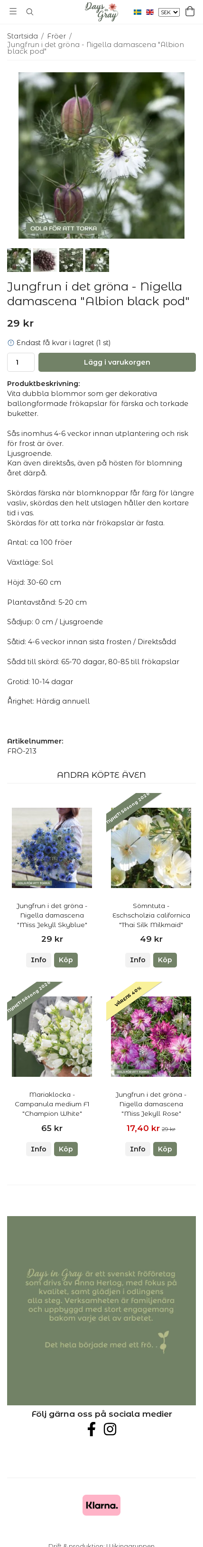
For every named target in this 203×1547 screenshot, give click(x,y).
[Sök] (29, 12)
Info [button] (38, 960)
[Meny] (13, 11)
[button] (66, 960)
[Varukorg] (190, 11)
